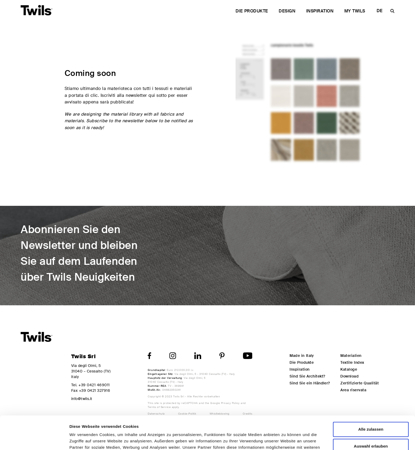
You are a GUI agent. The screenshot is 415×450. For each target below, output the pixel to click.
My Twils (354, 11)
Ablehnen (371, 431)
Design (287, 11)
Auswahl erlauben (371, 414)
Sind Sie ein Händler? (310, 383)
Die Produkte (252, 11)
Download (349, 376)
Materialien (350, 355)
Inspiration (319, 11)
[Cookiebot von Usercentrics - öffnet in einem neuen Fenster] (34, 440)
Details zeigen (281, 439)
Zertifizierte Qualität (359, 383)
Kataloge (348, 369)
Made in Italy (302, 355)
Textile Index (352, 362)
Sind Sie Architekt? (307, 376)
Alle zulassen (370, 398)
